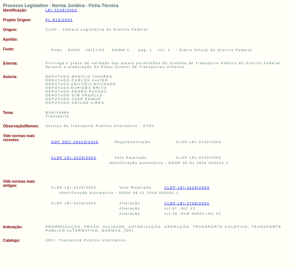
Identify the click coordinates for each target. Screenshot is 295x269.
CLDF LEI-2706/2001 (187, 203)
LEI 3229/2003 (61, 10)
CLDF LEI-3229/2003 (74, 158)
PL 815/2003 (59, 20)
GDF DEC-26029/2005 (75, 142)
